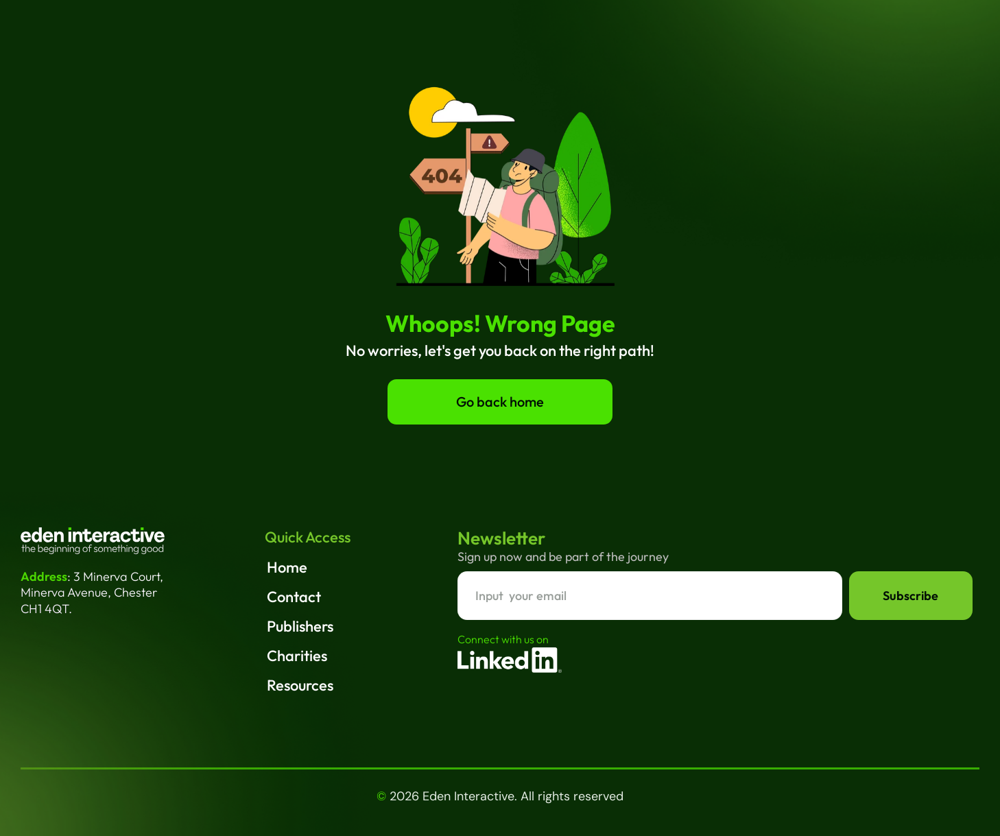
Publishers (300, 626)
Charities (297, 655)
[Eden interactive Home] (93, 540)
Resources (300, 685)
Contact (294, 596)
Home (287, 567)
